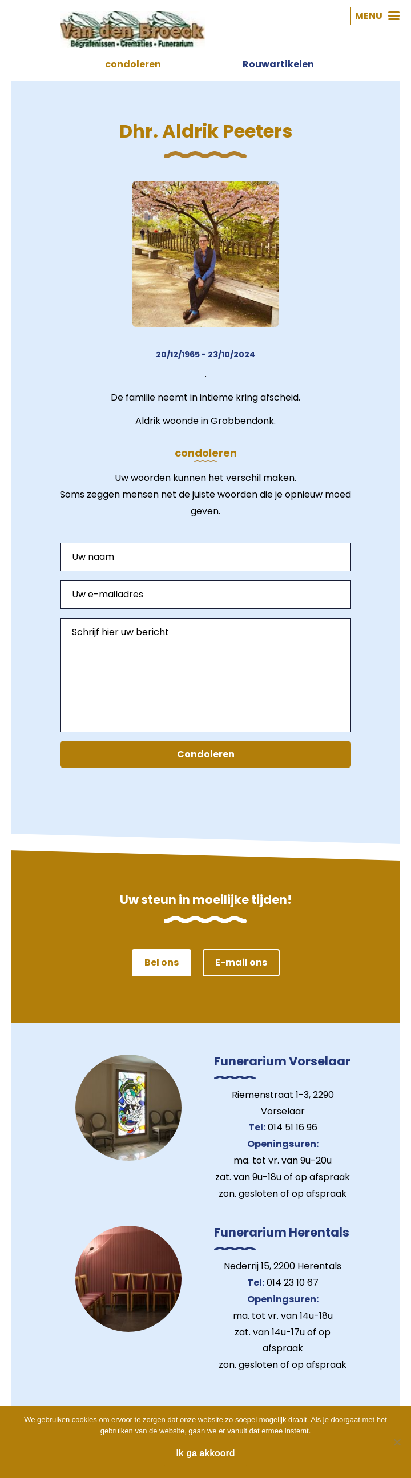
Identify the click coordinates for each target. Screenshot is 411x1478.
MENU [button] (377, 15)
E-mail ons (241, 962)
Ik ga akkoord (205, 1453)
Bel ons (161, 962)
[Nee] (396, 1442)
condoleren (133, 64)
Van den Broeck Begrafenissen (133, 29)
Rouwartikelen (278, 64)
